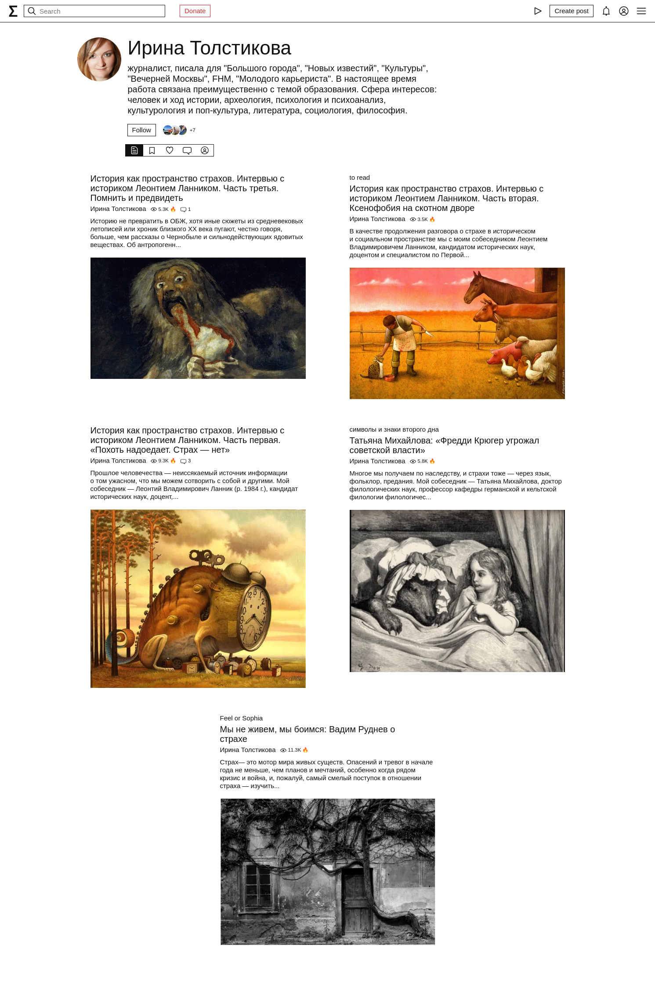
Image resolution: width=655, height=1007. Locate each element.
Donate (195, 11)
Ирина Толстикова (118, 208)
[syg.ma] (13, 11)
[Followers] (178, 130)
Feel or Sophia (241, 718)
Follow (141, 130)
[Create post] (571, 11)
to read (360, 177)
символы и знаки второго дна (394, 429)
